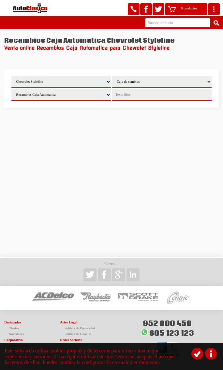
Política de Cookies (78, 334)
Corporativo (13, 340)
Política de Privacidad (80, 328)
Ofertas (14, 328)
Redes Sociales (71, 340)
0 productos (189, 8)
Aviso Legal (68, 322)
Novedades (16, 334)
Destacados (12, 322)
